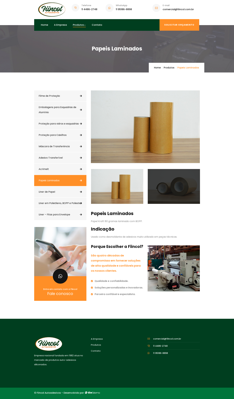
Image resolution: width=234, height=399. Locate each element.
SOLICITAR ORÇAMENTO (179, 24)
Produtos (169, 67)
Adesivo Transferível (51, 157)
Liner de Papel (47, 192)
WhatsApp (121, 5)
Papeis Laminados (49, 180)
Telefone (86, 5)
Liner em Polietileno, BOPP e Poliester (60, 203)
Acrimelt (44, 169)
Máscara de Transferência (54, 146)
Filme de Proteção (49, 96)
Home (157, 67)
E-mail (166, 5)
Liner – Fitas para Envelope (54, 214)
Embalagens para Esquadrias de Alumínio (57, 110)
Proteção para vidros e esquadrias (59, 123)
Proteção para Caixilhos (53, 135)
